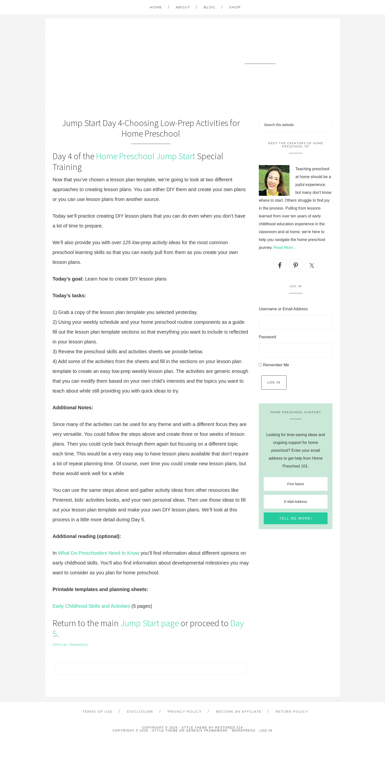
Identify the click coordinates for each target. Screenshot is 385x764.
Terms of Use (98, 711)
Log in (266, 730)
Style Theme (165, 730)
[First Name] (296, 484)
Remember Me (276, 365)
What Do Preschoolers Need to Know (98, 553)
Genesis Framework (207, 730)
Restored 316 (229, 727)
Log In (273, 382)
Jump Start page (149, 623)
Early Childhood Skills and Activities (91, 606)
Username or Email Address (283, 309)
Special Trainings (70, 645)
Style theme (194, 727)
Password (267, 337)
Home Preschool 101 (260, 54)
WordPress (244, 730)
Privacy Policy (185, 711)
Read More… (285, 247)
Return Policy (292, 711)
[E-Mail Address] (296, 502)
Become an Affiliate (238, 711)
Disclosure (140, 711)
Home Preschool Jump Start (145, 156)
